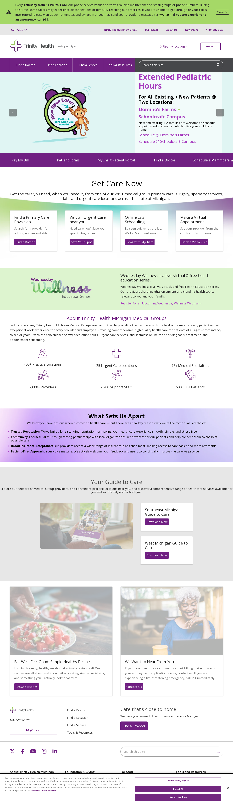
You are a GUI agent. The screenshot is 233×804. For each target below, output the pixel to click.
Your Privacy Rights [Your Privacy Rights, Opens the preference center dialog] (178, 781)
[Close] (227, 788)
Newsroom (191, 29)
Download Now (156, 522)
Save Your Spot (81, 242)
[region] (116, 112)
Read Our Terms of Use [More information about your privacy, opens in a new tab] (43, 791)
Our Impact (151, 29)
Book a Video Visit (194, 242)
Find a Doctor (25, 62)
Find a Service (88, 62)
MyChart (165, 15)
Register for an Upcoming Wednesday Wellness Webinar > (160, 303)
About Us (171, 29)
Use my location (172, 46)
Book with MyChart (139, 242)
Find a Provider (133, 726)
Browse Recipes (27, 687)
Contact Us (134, 687)
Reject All (178, 789)
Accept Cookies (178, 797)
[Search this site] (181, 64)
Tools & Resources (119, 62)
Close (222, 12)
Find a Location (56, 62)
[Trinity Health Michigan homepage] (32, 46)
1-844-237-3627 (214, 29)
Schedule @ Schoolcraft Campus (167, 141)
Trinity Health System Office (120, 29)
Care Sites (17, 30)
